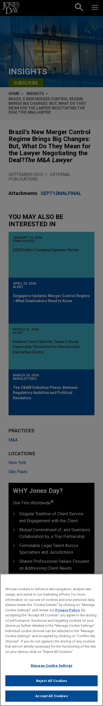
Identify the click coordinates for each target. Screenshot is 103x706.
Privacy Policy (67, 613)
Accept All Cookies (51, 699)
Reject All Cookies (51, 683)
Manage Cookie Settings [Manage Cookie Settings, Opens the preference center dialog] (51, 669)
